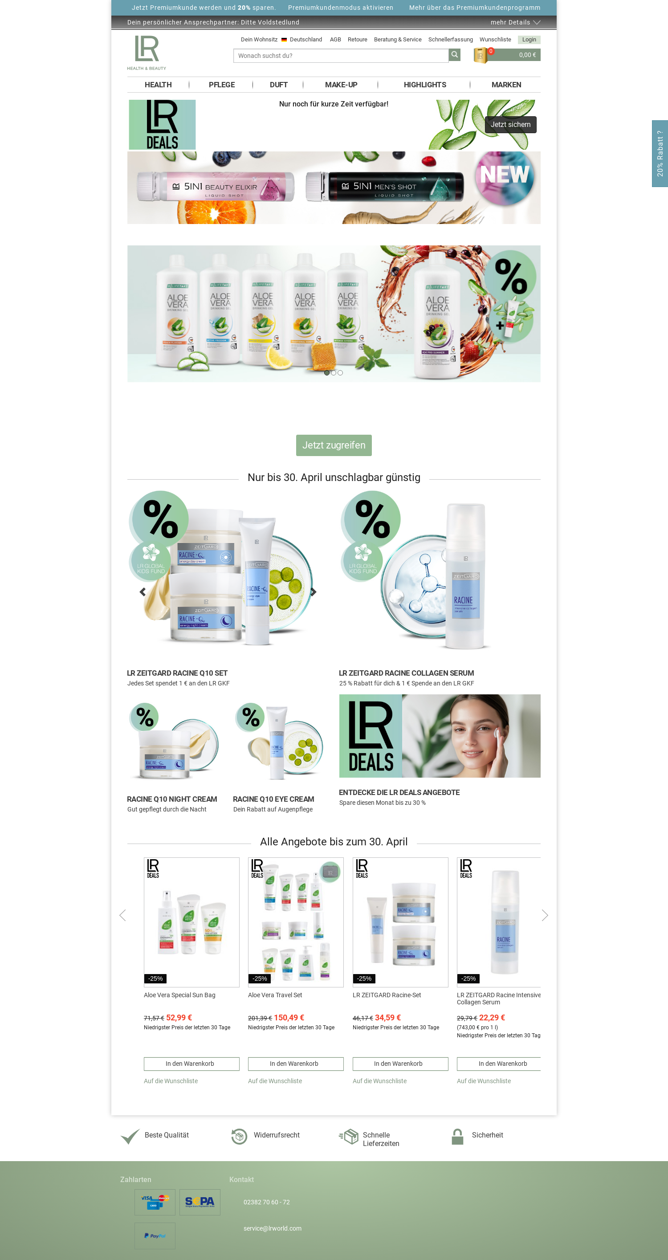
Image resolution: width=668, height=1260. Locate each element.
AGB (335, 39)
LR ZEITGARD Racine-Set (387, 995)
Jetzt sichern (511, 124)
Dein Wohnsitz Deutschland (282, 39)
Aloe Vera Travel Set (275, 995)
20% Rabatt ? (660, 153)
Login (529, 39)
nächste (544, 915)
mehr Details (510, 22)
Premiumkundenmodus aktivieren (341, 7)
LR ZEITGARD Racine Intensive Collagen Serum (499, 998)
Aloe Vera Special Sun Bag (180, 995)
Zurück (123, 915)
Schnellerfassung (450, 39)
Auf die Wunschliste (171, 1081)
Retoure (357, 39)
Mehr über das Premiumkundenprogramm (475, 7)
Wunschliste (495, 39)
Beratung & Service (398, 39)
